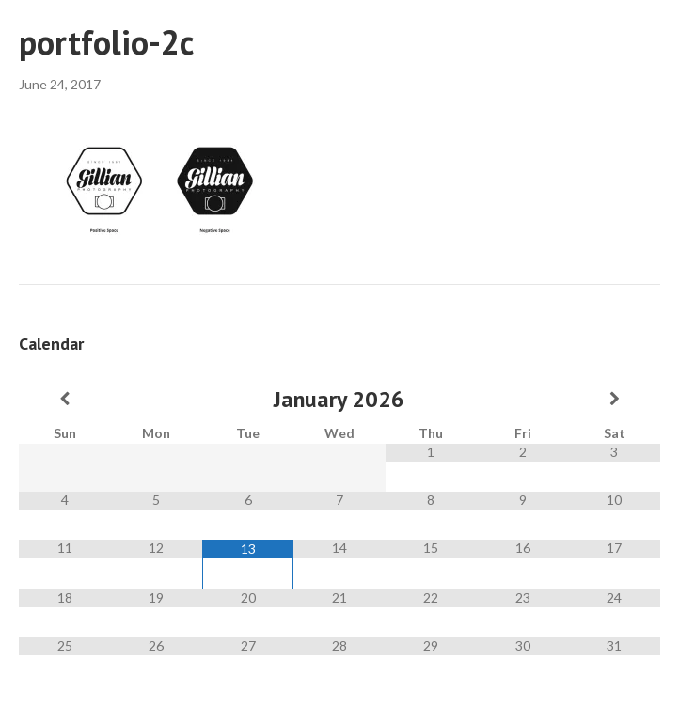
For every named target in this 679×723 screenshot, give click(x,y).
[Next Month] (614, 398)
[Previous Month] (64, 398)
